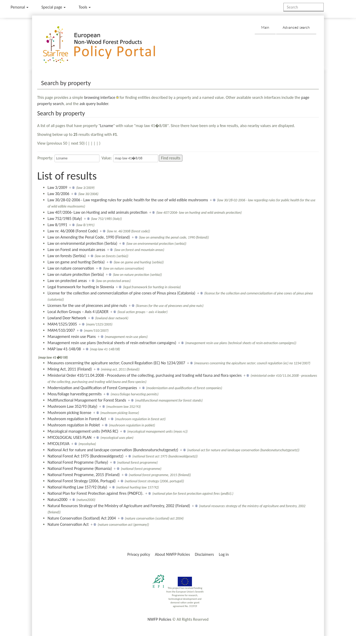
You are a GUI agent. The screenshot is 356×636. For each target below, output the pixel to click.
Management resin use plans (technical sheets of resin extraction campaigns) (112, 342)
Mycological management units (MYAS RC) (83, 431)
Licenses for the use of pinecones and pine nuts (87, 305)
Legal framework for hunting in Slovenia (81, 286)
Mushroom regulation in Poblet (74, 425)
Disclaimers (204, 554)
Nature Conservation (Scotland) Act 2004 (82, 518)
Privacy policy (138, 554)
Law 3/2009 (57, 187)
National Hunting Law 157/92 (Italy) (77, 487)
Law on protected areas (67, 280)
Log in (224, 554)
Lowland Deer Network (67, 317)
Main (265, 27)
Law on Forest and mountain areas (76, 249)
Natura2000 (57, 499)
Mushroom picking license (69, 412)
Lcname (106, 125)
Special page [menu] (53, 7)
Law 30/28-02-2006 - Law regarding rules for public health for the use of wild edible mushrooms (128, 199)
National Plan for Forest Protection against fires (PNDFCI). (95, 493)
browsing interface (99, 97)
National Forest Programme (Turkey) (78, 462)
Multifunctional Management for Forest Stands (87, 400)
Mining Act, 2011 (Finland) (70, 369)
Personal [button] (19, 7)
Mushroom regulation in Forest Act (77, 418)
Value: (107, 158)
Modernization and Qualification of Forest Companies (92, 387)
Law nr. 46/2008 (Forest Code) (73, 230)
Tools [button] (85, 7)
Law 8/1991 (57, 224)
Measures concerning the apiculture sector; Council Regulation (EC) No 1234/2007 (116, 362)
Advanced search (296, 27)
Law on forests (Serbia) (67, 255)
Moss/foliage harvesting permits (75, 393)
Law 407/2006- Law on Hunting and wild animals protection (97, 212)
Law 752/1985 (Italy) (65, 218)
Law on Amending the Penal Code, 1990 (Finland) (89, 237)
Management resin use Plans (72, 336)
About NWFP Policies (172, 554)
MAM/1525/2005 (62, 324)
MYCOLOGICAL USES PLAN (69, 437)
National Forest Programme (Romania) (80, 468)
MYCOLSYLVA (58, 443)
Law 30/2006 (58, 193)
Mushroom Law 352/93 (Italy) (72, 406)
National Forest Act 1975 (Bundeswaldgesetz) (85, 456)
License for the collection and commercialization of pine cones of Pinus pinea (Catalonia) (121, 293)
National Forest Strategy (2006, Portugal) (82, 480)
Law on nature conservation (71, 268)
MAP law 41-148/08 (64, 348)
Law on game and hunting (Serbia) (76, 262)
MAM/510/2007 (61, 330)
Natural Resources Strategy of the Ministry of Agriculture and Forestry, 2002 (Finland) (119, 505)
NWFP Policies (159, 619)
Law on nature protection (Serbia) (76, 274)
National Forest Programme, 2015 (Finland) (84, 474)
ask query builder (94, 103)
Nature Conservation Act (68, 524)
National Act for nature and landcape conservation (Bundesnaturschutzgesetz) (113, 449)
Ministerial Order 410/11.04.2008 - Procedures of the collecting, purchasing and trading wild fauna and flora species (145, 375)
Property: (45, 158)
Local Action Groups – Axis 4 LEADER (78, 311)
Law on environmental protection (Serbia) (82, 243)
